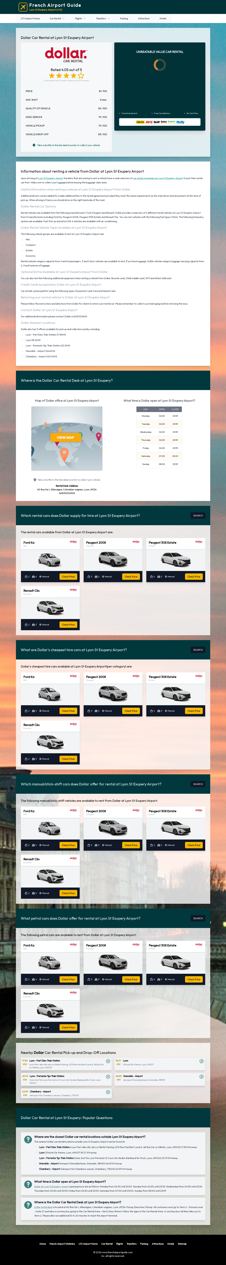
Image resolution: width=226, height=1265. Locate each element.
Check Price (68, 576)
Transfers (103, 18)
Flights (80, 18)
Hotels (163, 18)
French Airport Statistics (62, 1243)
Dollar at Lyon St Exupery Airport (51, 1186)
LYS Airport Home (30, 18)
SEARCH (198, 515)
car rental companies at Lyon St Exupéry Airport (158, 178)
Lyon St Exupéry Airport (50, 178)
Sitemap (182, 1243)
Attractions (144, 18)
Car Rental (57, 18)
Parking (124, 18)
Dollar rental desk (43, 1207)
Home (42, 1243)
